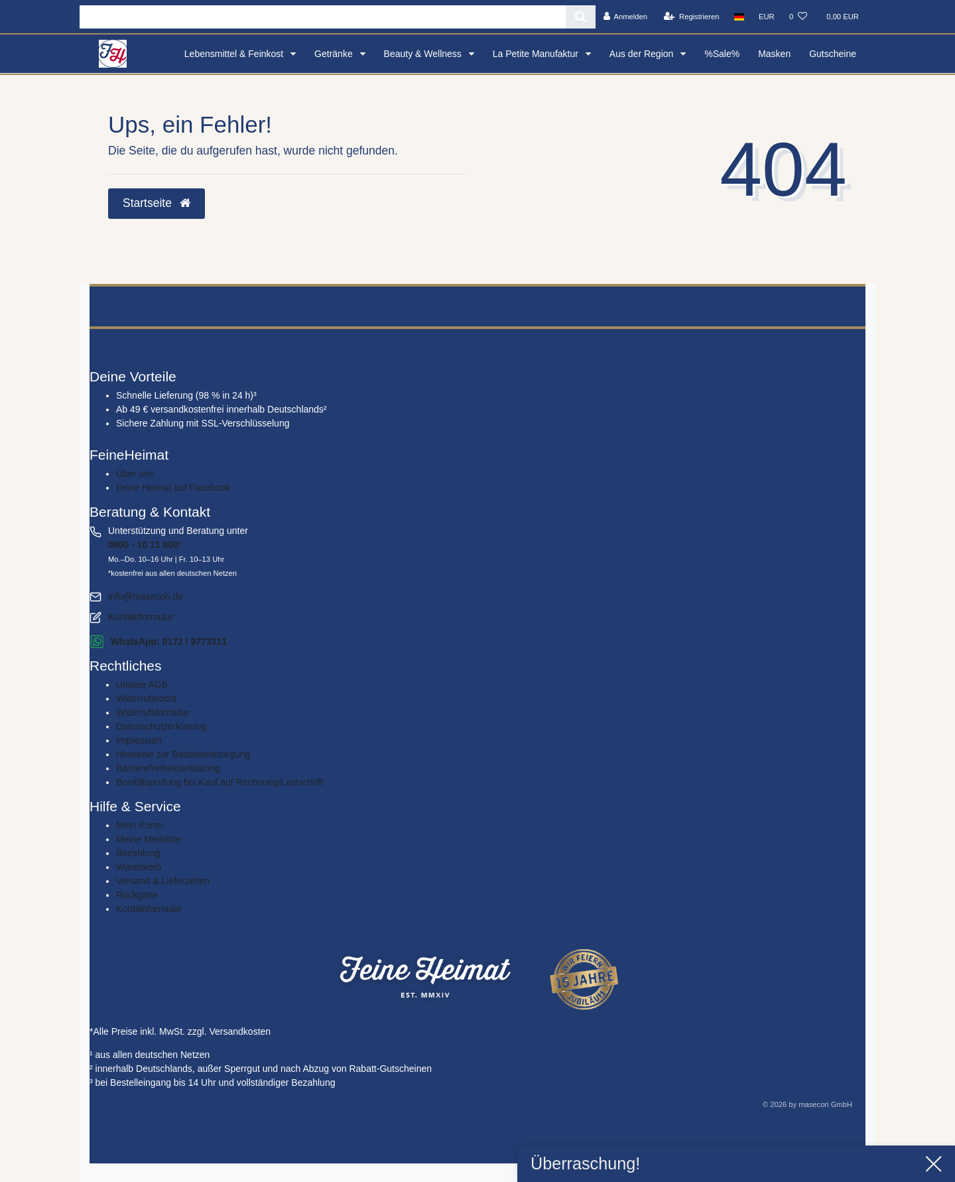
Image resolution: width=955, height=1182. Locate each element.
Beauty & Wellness (424, 53)
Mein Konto (139, 825)
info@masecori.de (145, 596)
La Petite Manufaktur (537, 53)
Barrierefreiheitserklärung (168, 768)
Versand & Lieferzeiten (163, 881)
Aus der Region (642, 53)
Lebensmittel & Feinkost (235, 53)
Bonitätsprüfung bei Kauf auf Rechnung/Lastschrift (219, 782)
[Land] (739, 16)
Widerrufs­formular (153, 712)
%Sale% (721, 53)
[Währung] (766, 16)
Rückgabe (137, 894)
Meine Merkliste (148, 839)
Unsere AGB (142, 684)
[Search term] (323, 17)
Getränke (334, 53)
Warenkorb (138, 867)
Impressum (139, 740)
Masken (774, 53)
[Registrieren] (691, 16)
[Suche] (581, 17)
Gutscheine (832, 53)
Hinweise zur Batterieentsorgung (183, 754)
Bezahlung (138, 853)
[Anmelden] (625, 16)
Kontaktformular (141, 617)
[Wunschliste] (798, 16)
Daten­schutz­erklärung (161, 726)
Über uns (135, 473)
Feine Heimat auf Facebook (173, 487)
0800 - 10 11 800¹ (145, 544)
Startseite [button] (156, 203)
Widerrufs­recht (146, 698)
